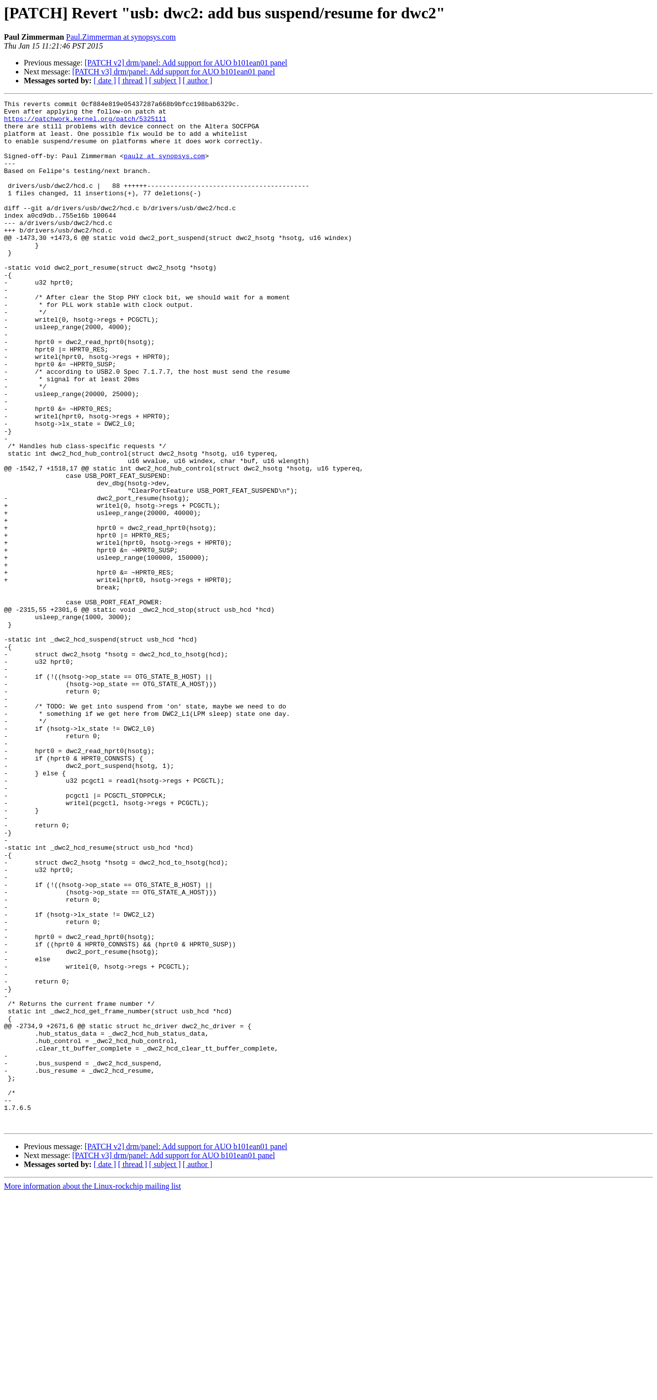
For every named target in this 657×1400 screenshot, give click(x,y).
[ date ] (105, 80)
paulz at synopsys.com (164, 167)
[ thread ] (132, 80)
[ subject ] (165, 80)
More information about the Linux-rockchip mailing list (92, 1391)
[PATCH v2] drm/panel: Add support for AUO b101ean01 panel (186, 62)
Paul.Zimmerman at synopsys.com (120, 37)
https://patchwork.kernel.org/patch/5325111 (85, 122)
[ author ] (198, 80)
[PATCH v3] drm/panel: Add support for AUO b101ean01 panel (173, 71)
